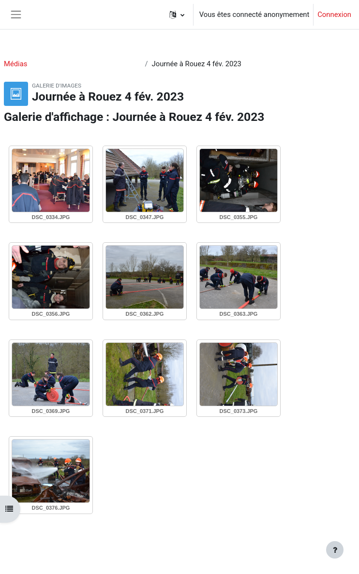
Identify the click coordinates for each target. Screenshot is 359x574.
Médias (15, 63)
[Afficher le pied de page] (335, 550)
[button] (177, 14)
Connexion (334, 14)
